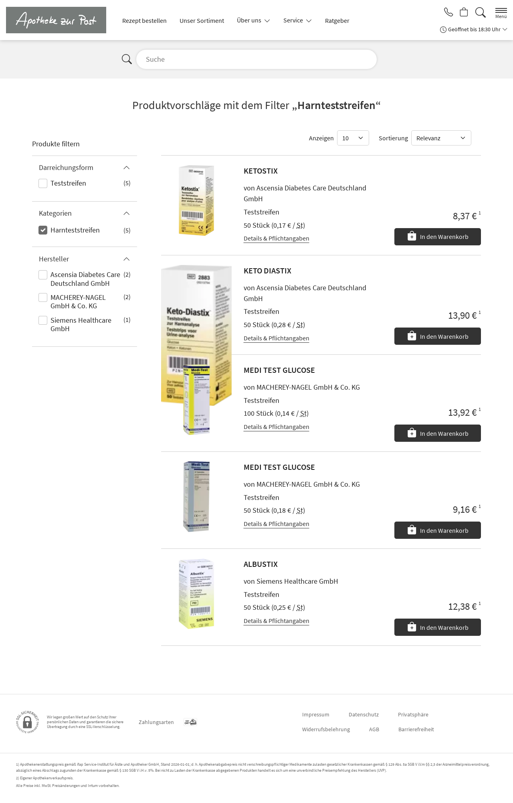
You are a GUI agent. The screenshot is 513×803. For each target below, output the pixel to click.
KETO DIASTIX (267, 270)
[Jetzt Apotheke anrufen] (445, 13)
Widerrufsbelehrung (326, 729)
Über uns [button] (250, 20)
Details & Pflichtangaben (276, 238)
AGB (374, 729)
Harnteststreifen (75, 230)
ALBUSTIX (261, 564)
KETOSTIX (261, 171)
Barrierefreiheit (416, 729)
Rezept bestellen (144, 20)
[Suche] (480, 12)
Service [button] (293, 20)
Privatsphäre (413, 714)
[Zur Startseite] (59, 20)
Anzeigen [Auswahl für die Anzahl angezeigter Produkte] (321, 138)
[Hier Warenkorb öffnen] (463, 13)
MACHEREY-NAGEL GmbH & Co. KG (78, 302)
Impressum (315, 714)
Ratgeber (337, 20)
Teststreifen (68, 183)
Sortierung (393, 138)
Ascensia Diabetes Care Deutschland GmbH (85, 279)
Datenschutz (364, 714)
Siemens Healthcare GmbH (80, 325)
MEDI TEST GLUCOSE (279, 370)
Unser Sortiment (202, 20)
